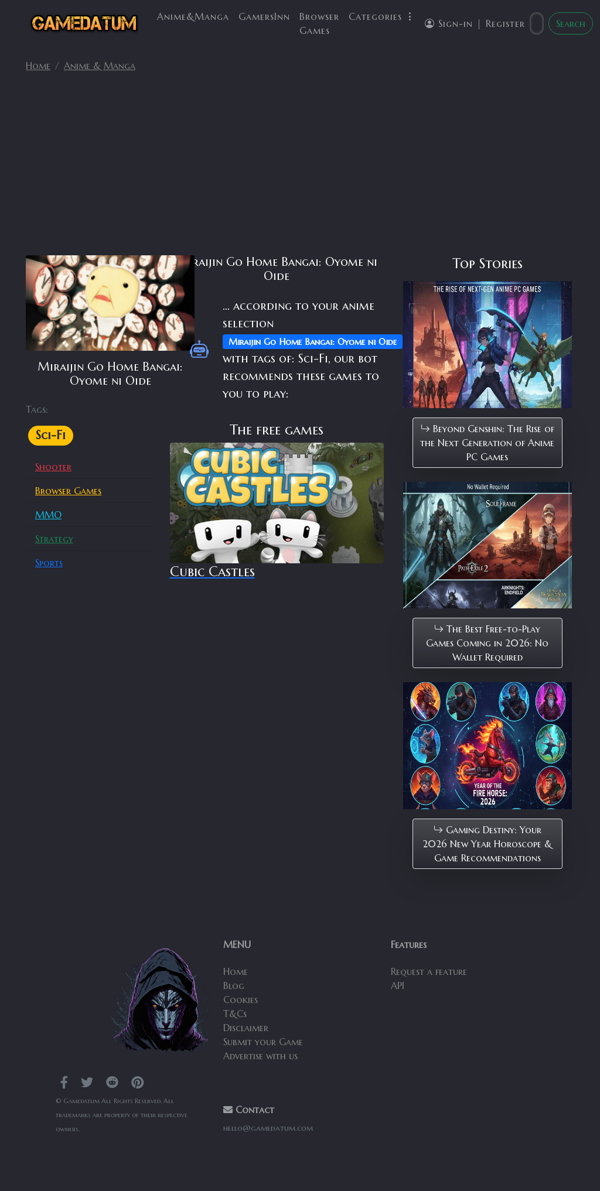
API (397, 985)
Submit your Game (263, 1042)
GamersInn (264, 16)
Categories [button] (382, 16)
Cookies (240, 999)
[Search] (537, 23)
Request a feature (429, 971)
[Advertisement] (300, 169)
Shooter (53, 467)
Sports (49, 563)
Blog (233, 985)
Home (38, 65)
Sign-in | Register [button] (475, 23)
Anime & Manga (99, 65)
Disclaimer (245, 1027)
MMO (48, 515)
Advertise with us (260, 1056)
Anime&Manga (193, 16)
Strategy (54, 539)
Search (570, 23)
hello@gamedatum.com (268, 1128)
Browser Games (319, 23)
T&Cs (235, 1013)
